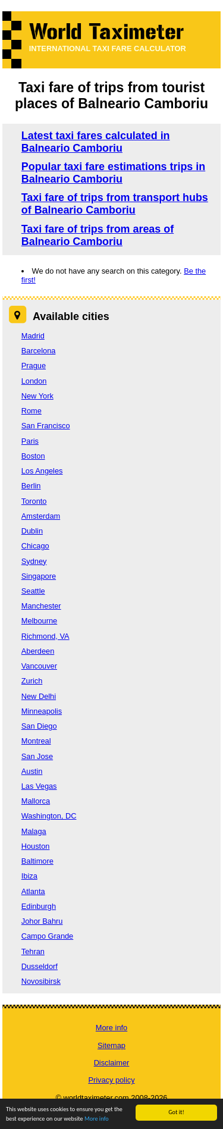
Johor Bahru (42, 921)
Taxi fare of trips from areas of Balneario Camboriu (97, 235)
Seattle (33, 591)
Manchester (41, 605)
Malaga (33, 831)
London (34, 381)
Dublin (32, 530)
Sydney (34, 561)
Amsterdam (40, 516)
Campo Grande (47, 936)
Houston (35, 846)
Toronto (34, 501)
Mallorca (35, 800)
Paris (30, 441)
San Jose (37, 756)
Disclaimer (112, 1062)
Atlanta (33, 891)
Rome (31, 410)
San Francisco (45, 425)
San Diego (39, 726)
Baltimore (37, 861)
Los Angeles (42, 470)
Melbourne (39, 620)
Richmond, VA (45, 636)
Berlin (31, 485)
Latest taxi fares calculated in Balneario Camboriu (95, 142)
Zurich (32, 680)
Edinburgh (38, 906)
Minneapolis (41, 711)
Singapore (38, 576)
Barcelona (38, 350)
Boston (33, 455)
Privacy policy (111, 1079)
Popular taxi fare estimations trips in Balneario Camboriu (113, 173)
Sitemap (111, 1045)
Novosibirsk (41, 981)
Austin (32, 771)
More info (96, 1119)
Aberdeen (38, 651)
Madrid (33, 335)
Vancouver (39, 665)
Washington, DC (49, 815)
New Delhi (38, 696)
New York (37, 395)
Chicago (35, 545)
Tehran (33, 951)
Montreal (36, 740)
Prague (33, 365)
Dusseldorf (39, 966)
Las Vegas (39, 786)
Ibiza (29, 875)
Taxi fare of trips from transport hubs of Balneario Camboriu (114, 204)
